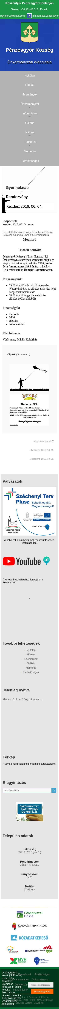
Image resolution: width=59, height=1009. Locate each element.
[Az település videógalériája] (26, 564)
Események (31, 659)
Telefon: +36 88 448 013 (24, 9)
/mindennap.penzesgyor (43, 15)
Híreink (31, 654)
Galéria (31, 663)
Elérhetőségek (31, 672)
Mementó (31, 667)
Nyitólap (31, 650)
